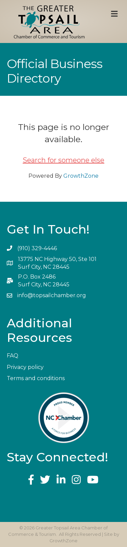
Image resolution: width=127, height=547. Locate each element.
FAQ (12, 355)
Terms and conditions (36, 378)
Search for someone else (63, 160)
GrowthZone (81, 176)
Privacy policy (25, 367)
